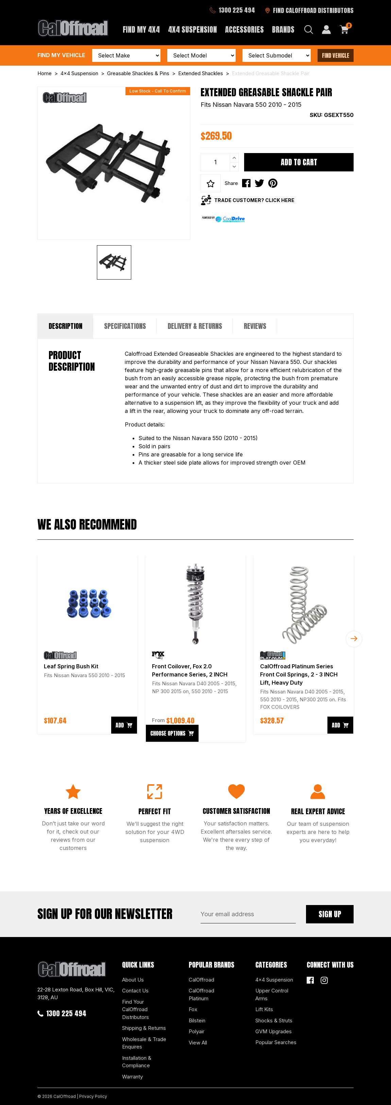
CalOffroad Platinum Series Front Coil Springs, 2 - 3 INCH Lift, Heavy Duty (299, 674)
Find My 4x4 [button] (141, 29)
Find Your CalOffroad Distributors (135, 1009)
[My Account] (326, 29)
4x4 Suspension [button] (192, 29)
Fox (193, 1009)
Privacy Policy (93, 1096)
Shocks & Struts (273, 1020)
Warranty (132, 1076)
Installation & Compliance (136, 1062)
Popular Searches (275, 1042)
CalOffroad (201, 979)
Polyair (196, 1031)
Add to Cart (299, 162)
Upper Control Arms (271, 994)
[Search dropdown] (309, 29)
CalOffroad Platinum (201, 994)
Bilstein (197, 1020)
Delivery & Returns (195, 326)
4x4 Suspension (274, 979)
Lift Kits (264, 1009)
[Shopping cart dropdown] (344, 29)
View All (198, 1042)
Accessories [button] (244, 29)
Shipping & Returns (144, 1028)
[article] (87, 644)
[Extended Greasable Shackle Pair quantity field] (220, 162)
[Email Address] (248, 914)
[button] (211, 183)
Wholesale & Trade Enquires (144, 1043)
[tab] (65, 326)
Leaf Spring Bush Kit (71, 666)
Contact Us (135, 990)
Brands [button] (283, 29)
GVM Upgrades (273, 1031)
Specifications (125, 326)
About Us (133, 979)
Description (65, 326)
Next (354, 639)
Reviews (255, 326)
